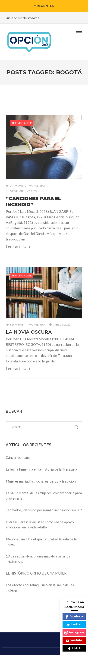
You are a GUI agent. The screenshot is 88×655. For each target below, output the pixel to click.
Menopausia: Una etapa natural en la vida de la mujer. (41, 541)
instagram (74, 632)
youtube (74, 640)
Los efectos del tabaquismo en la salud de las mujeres (40, 587)
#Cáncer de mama (23, 18)
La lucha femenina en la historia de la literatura (41, 469)
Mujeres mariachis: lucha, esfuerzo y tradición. (41, 481)
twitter (74, 624)
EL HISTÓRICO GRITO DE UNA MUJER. (36, 573)
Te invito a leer (22, 123)
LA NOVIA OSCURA (29, 332)
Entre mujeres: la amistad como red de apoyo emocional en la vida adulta (40, 524)
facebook (74, 616)
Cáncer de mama (18, 457)
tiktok (74, 648)
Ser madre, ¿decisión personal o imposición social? (44, 510)
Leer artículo (18, 247)
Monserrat (37, 185)
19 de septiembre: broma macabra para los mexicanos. (38, 558)
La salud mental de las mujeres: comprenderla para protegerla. (44, 495)
